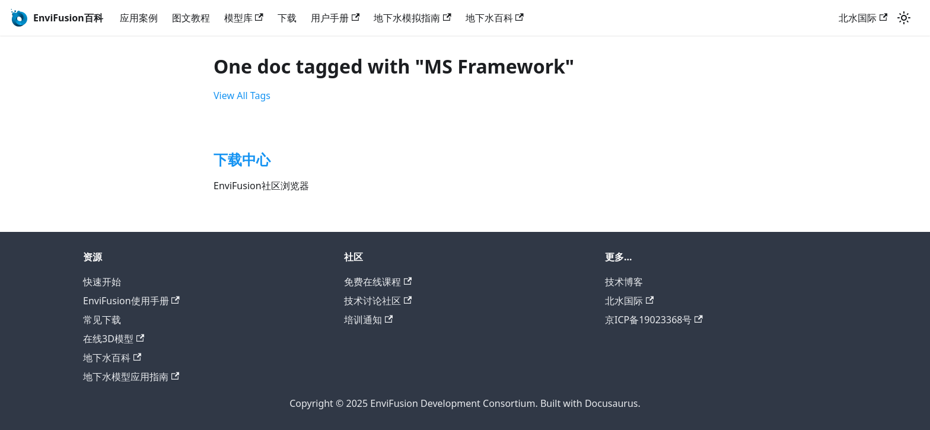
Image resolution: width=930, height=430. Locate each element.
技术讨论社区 (378, 300)
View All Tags (242, 95)
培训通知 (368, 319)
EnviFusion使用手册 (131, 300)
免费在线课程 (378, 281)
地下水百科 (495, 17)
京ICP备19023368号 (654, 319)
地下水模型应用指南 (131, 376)
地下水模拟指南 (412, 17)
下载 (287, 17)
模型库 (243, 17)
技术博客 (624, 281)
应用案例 (139, 17)
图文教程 (191, 17)
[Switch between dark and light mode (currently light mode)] (903, 17)
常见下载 (102, 319)
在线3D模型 (113, 338)
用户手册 (335, 17)
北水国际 (863, 17)
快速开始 (102, 281)
